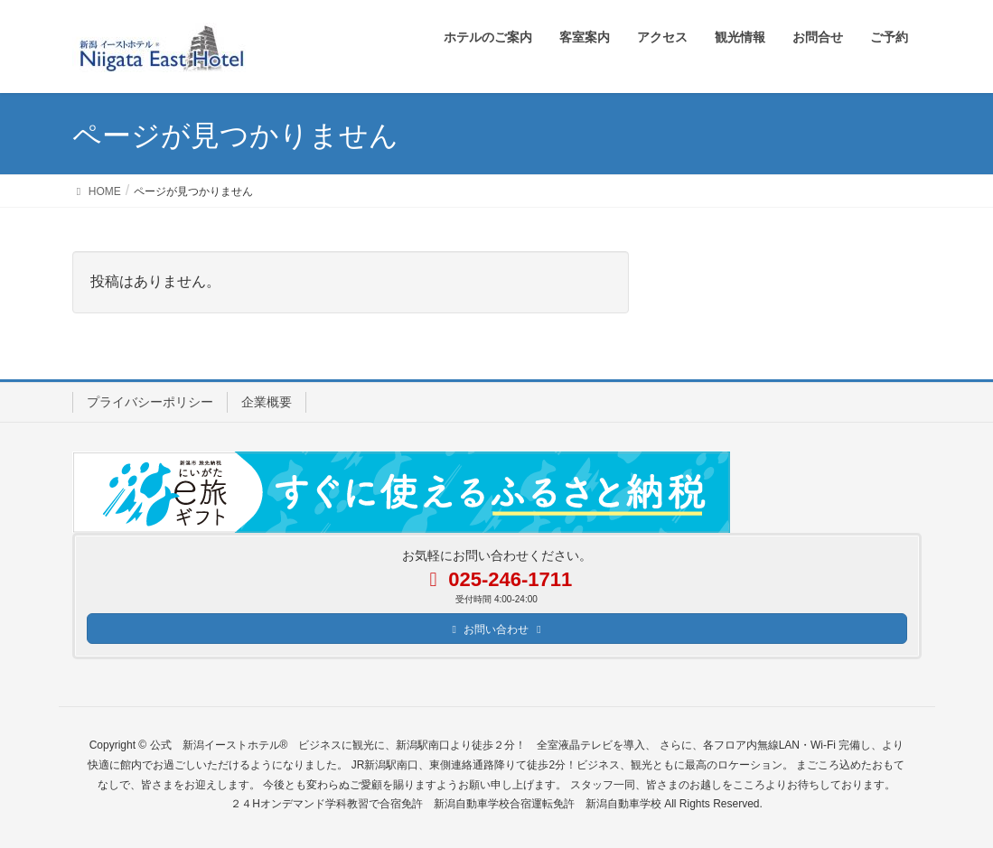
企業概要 (266, 402)
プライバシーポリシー (150, 402)
